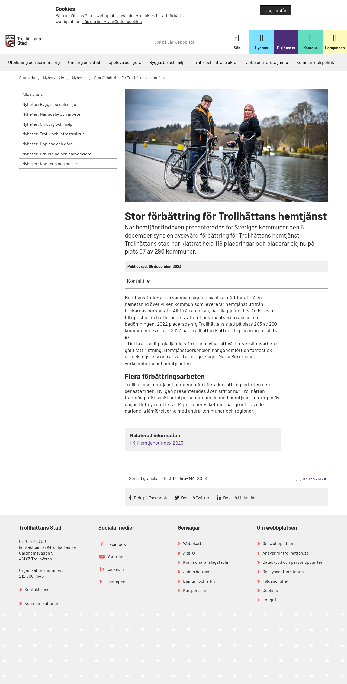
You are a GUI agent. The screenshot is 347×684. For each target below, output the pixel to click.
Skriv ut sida (314, 478)
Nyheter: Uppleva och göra (47, 143)
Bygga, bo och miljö (167, 62)
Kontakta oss (36, 589)
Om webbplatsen (278, 543)
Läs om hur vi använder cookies (112, 21)
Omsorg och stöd (84, 62)
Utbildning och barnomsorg (34, 62)
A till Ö (189, 552)
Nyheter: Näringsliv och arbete (51, 113)
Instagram (117, 581)
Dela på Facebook (150, 497)
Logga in (270, 599)
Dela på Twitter (195, 497)
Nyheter (79, 77)
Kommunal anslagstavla (205, 562)
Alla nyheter (33, 94)
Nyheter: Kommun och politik (50, 163)
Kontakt (136, 281)
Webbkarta (193, 543)
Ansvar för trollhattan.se (285, 552)
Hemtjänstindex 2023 (160, 443)
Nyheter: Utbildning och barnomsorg (57, 153)
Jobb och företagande (267, 62)
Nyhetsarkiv (53, 77)
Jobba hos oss (196, 571)
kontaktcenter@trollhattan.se (47, 547)
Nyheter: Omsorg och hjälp (47, 124)
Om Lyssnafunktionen (283, 571)
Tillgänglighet (275, 580)
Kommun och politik (315, 62)
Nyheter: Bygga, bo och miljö (49, 104)
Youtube (115, 556)
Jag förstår (276, 10)
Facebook (116, 544)
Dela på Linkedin (238, 497)
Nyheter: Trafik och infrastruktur (53, 133)
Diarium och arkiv (199, 580)
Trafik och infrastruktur (216, 62)
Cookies (270, 590)
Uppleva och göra (124, 62)
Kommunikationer (41, 603)
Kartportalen (195, 590)
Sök (237, 42)
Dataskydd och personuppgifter (292, 562)
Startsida (27, 77)
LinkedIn (115, 569)
